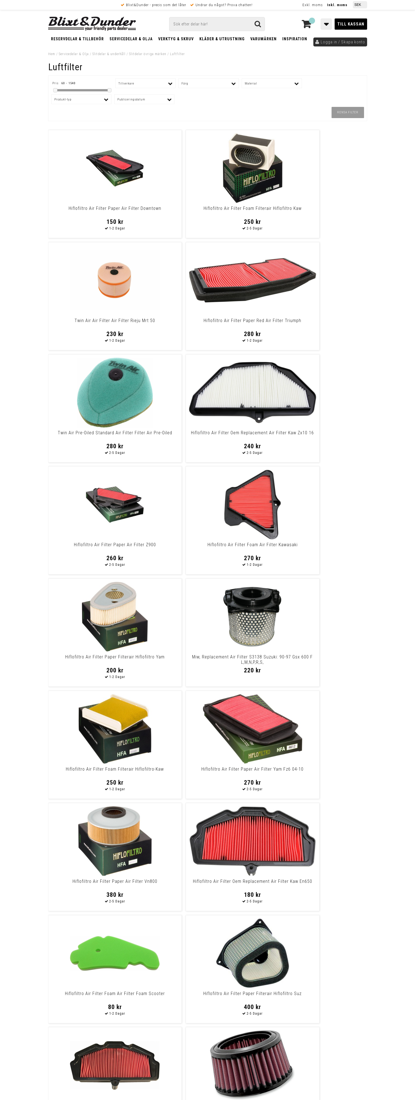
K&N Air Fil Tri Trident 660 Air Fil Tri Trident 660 (328, 659)
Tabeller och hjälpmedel (81, 959)
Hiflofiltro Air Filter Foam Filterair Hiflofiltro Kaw (167, 211)
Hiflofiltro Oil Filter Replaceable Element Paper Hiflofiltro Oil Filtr (86, 884)
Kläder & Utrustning (222, 39)
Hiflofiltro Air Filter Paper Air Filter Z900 (248, 323)
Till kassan (350, 24)
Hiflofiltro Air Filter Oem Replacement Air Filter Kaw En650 (167, 547)
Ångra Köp (58, 1041)
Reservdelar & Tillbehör (77, 39)
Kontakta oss (330, 971)
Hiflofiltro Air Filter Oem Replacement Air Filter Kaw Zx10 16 (167, 326)
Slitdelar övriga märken (147, 54)
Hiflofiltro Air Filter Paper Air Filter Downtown (86, 211)
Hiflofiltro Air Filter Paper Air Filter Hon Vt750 (248, 771)
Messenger (208, 964)
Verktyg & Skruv (176, 39)
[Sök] (217, 24)
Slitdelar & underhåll (108, 54)
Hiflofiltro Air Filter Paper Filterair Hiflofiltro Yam (86, 435)
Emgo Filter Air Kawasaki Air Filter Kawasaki (86, 659)
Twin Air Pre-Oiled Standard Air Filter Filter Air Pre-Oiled (86, 323)
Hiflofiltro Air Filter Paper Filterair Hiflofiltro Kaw (328, 884)
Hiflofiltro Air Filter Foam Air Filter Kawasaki (328, 323)
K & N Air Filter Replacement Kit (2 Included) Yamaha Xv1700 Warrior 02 (167, 887)
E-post (178, 964)
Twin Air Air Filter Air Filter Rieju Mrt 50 (248, 211)
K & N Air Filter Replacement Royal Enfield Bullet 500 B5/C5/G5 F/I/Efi (167, 662)
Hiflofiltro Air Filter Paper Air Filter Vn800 (86, 547)
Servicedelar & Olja (131, 39)
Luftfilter (177, 54)
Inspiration (294, 39)
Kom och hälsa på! (147, 992)
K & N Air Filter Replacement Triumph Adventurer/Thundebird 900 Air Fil (248, 662)
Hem (51, 54)
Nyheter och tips (82, 973)
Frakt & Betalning (64, 1021)
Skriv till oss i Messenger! (279, 960)
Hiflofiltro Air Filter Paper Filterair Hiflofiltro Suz (328, 547)
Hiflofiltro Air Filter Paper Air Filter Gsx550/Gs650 (167, 771)
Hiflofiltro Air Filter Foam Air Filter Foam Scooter (248, 547)
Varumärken (263, 39)
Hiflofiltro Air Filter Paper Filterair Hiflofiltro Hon (328, 771)
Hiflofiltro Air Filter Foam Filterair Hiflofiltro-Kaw (248, 435)
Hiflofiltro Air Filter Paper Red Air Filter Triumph (328, 211)
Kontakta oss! (145, 957)
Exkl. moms (312, 5)
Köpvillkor (57, 1027)
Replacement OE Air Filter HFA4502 (86, 771)
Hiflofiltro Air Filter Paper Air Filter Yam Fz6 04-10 (328, 435)
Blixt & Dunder (331, 964)
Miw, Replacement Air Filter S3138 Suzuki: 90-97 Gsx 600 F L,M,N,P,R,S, (167, 438)
